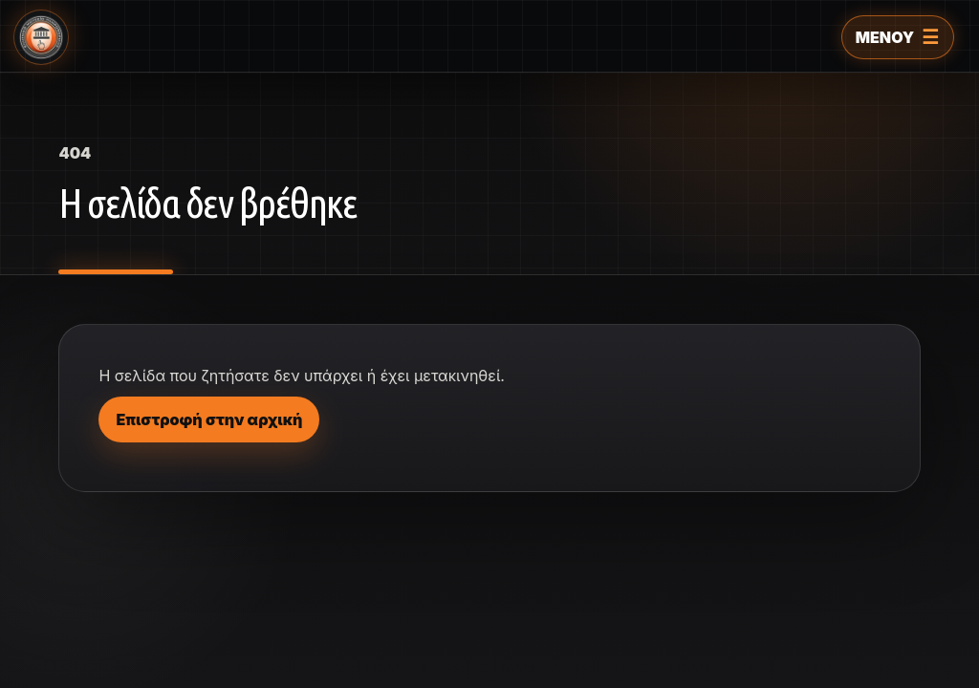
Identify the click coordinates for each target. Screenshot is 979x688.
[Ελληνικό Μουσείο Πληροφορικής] (41, 37)
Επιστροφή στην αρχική (209, 419)
